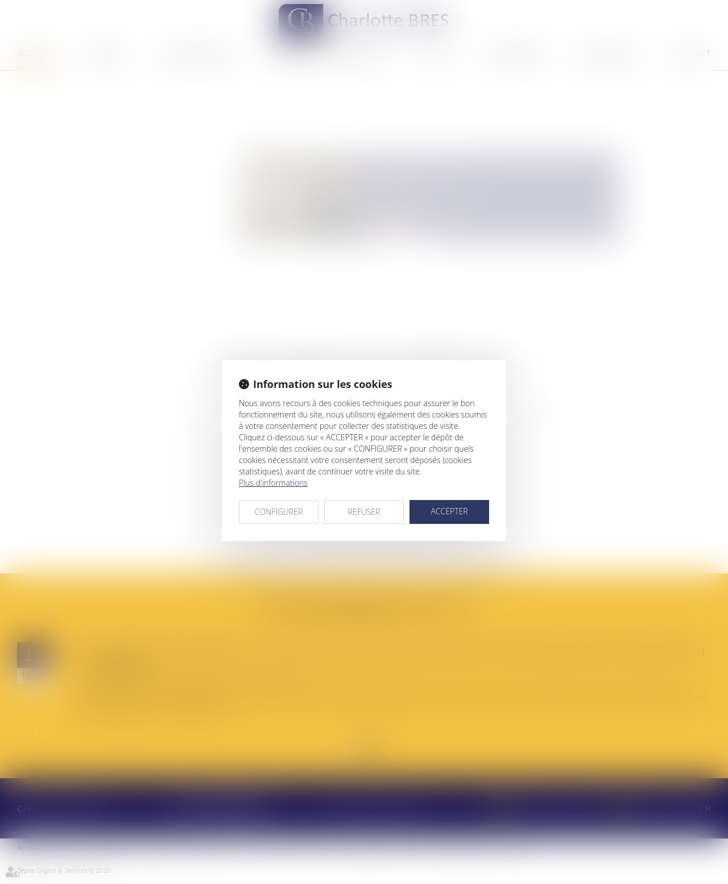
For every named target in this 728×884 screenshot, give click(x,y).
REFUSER (364, 511)
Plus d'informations (273, 482)
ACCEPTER (449, 511)
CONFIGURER (279, 511)
